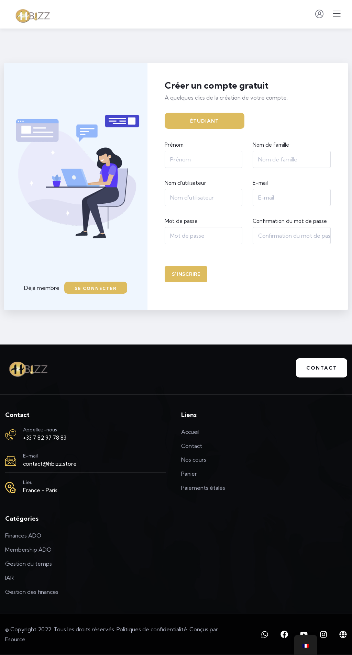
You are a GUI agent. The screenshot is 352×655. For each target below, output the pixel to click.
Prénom (174, 145)
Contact (321, 368)
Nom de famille (271, 145)
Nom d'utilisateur (185, 183)
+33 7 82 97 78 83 (44, 437)
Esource (15, 639)
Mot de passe (181, 221)
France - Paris (40, 490)
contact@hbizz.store (50, 464)
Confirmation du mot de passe (290, 221)
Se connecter (96, 288)
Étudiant (204, 121)
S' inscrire (186, 274)
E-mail (260, 183)
